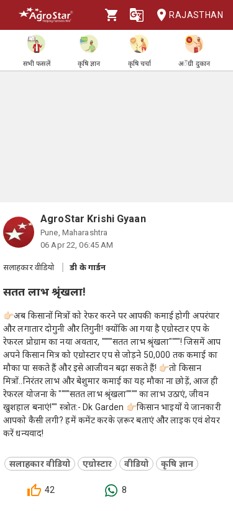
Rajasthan (186, 15)
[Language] (136, 14)
